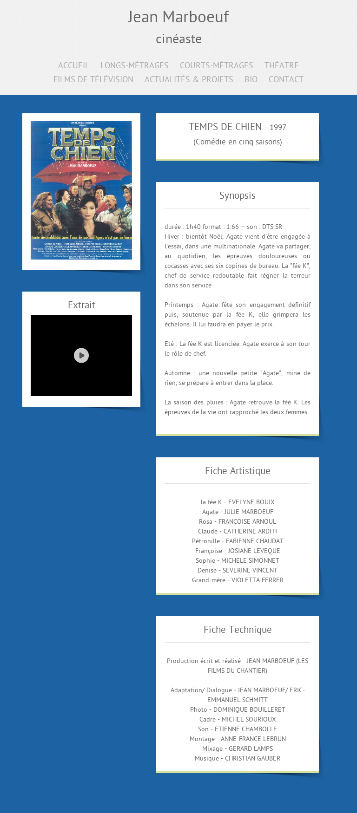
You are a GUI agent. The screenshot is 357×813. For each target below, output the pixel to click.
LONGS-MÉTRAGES (134, 66)
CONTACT (286, 80)
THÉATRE (281, 66)
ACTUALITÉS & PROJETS (189, 80)
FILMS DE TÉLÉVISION (93, 80)
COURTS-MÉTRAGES (216, 66)
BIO (251, 80)
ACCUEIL (73, 66)
